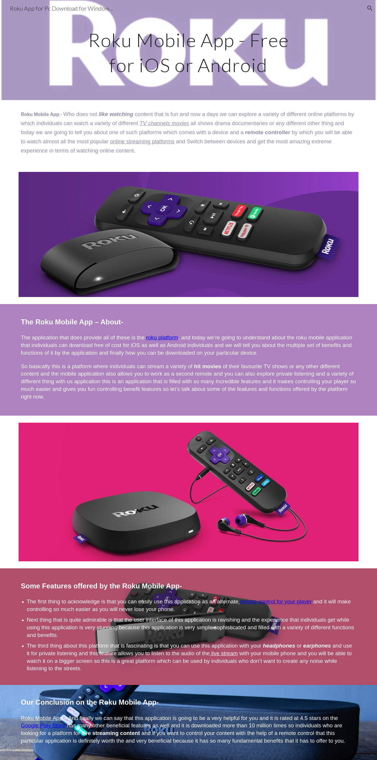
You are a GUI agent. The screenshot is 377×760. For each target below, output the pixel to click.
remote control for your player (276, 601)
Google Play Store (43, 725)
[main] (188, 50)
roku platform (162, 337)
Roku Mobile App (41, 718)
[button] (370, 8)
